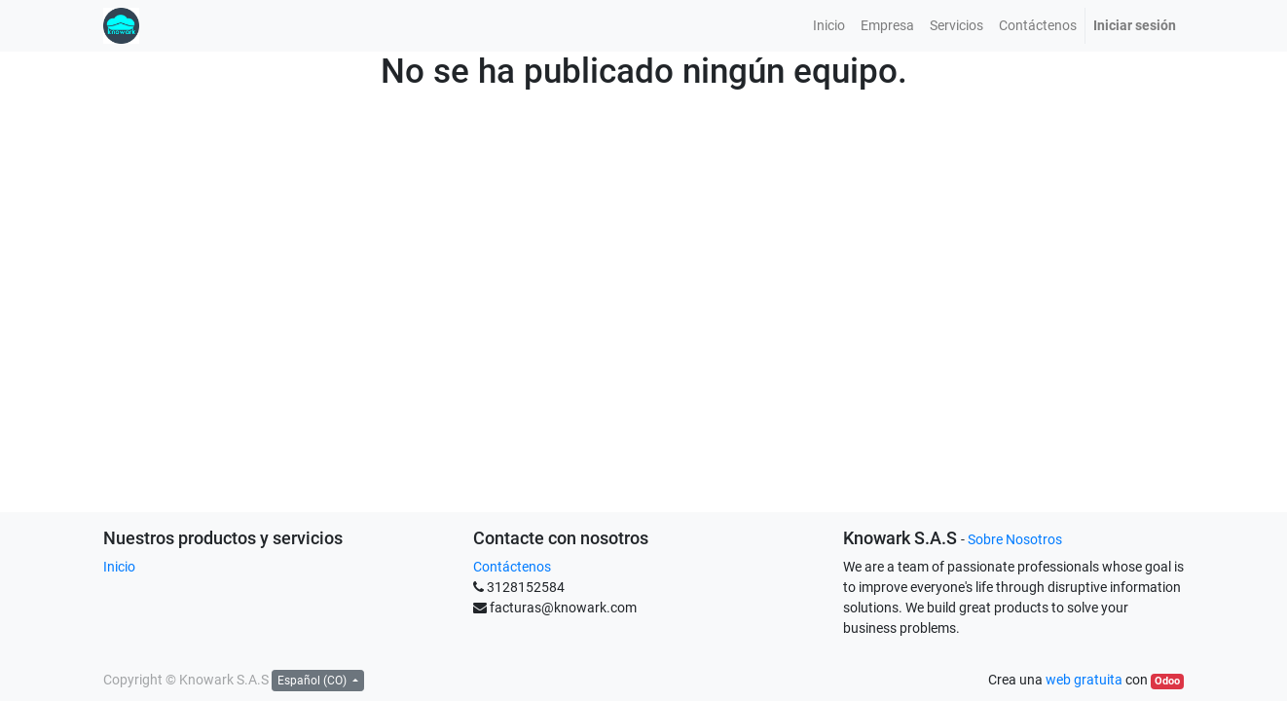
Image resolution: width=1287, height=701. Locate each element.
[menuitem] (829, 26)
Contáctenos (512, 566)
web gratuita (1084, 679)
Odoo (1167, 681)
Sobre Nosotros (1015, 539)
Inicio (119, 566)
